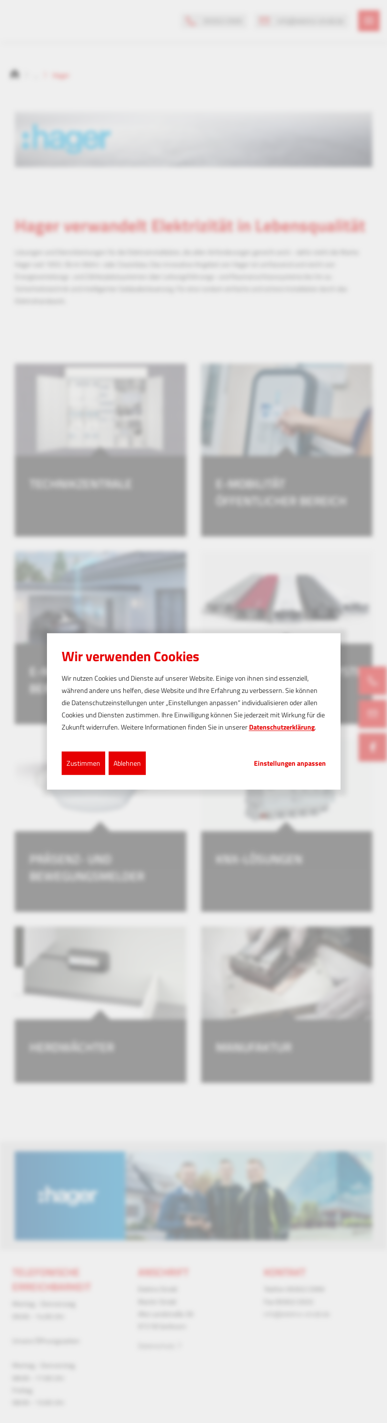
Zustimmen (83, 762)
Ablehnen (127, 762)
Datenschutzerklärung (282, 727)
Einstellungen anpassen (290, 762)
